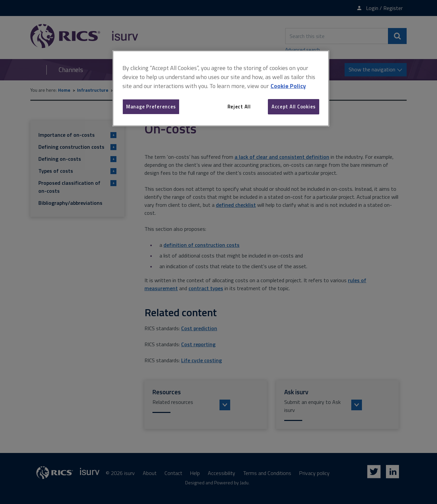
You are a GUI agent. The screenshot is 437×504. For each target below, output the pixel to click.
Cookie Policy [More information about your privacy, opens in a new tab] (288, 85)
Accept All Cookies (294, 106)
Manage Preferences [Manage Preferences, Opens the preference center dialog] (151, 106)
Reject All (239, 106)
